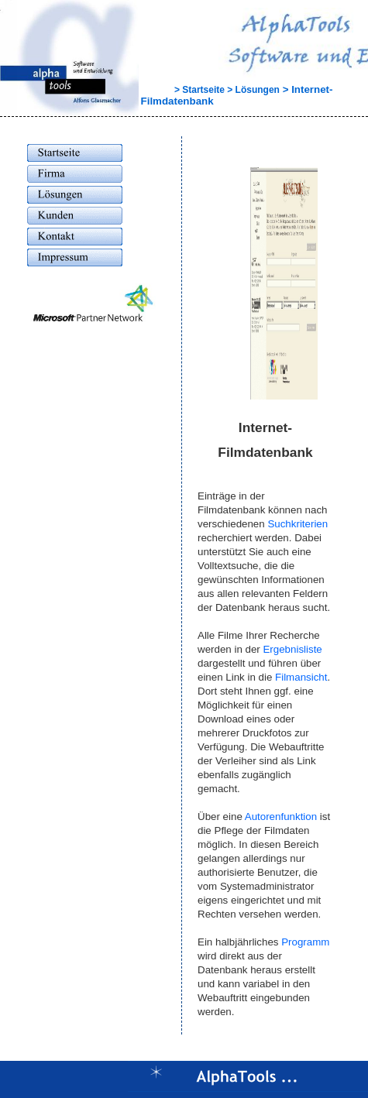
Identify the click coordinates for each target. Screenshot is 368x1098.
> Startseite (183, 89)
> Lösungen (252, 89)
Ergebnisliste (292, 649)
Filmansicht (301, 677)
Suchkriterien (297, 524)
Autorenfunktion (281, 816)
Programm (305, 942)
